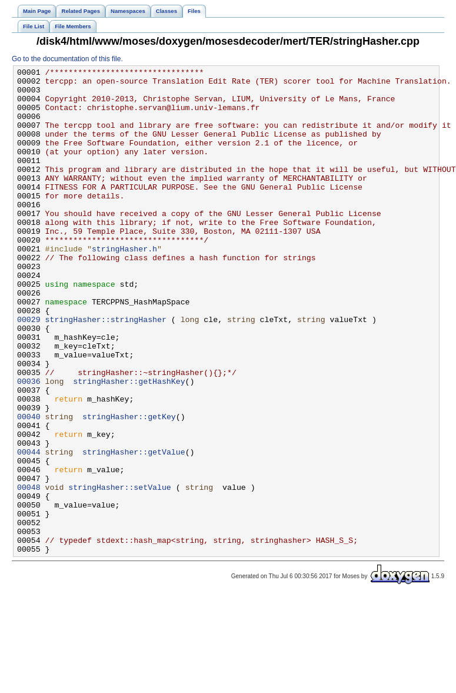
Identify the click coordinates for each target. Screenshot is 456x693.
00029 (29, 370)
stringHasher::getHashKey (129, 444)
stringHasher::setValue (119, 571)
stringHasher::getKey (129, 487)
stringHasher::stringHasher (106, 370)
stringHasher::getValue (133, 529)
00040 (29, 487)
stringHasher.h (124, 285)
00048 (29, 571)
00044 (29, 529)
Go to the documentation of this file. (67, 59)
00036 (29, 444)
